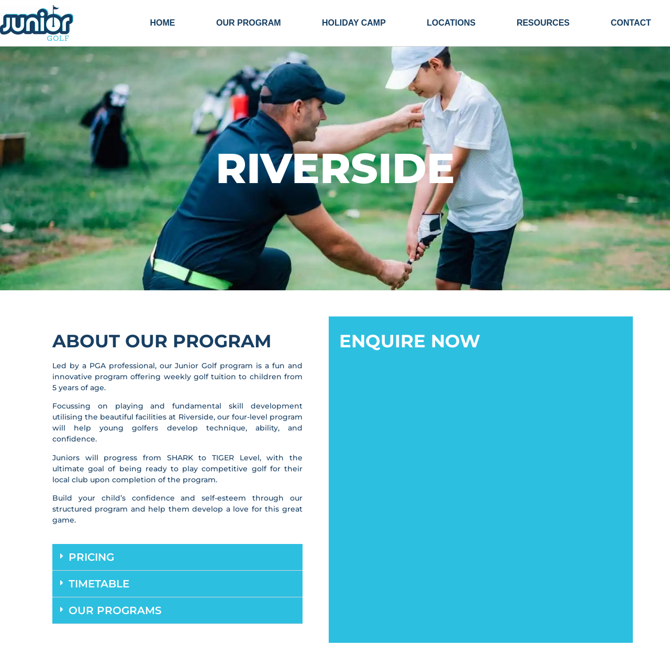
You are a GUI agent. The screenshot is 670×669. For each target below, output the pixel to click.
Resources (543, 22)
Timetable (99, 583)
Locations (451, 22)
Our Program (248, 22)
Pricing (91, 557)
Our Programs (115, 610)
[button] (177, 557)
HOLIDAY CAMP (354, 22)
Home (162, 22)
